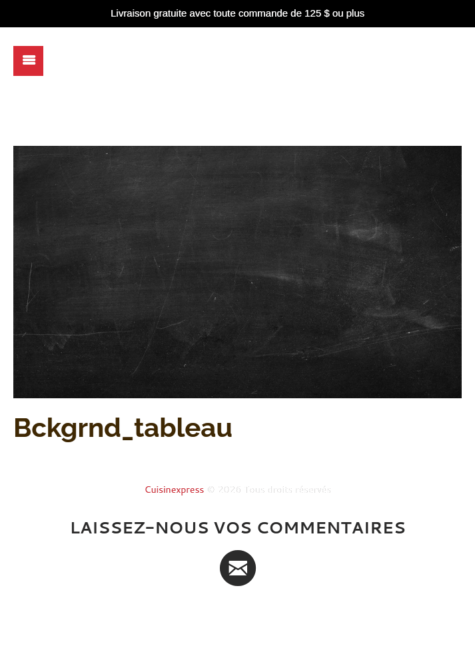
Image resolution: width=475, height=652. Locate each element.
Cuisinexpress (175, 489)
